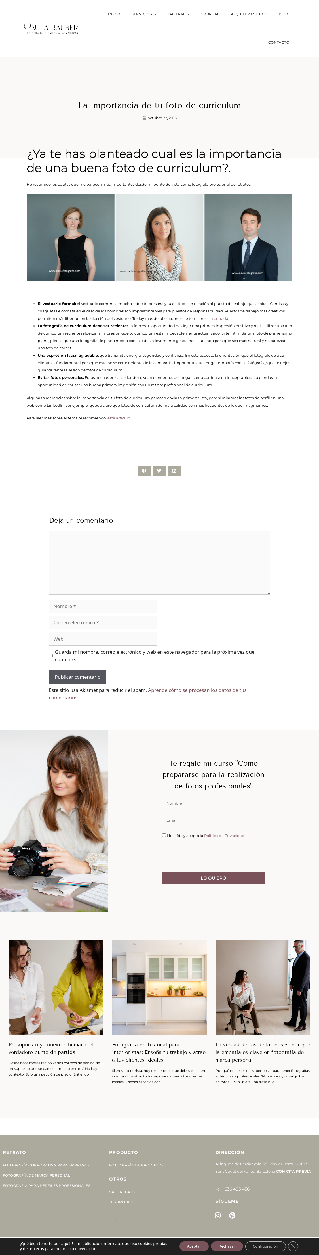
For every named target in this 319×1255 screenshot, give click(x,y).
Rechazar (222, 1246)
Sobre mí (210, 14)
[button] (144, 471)
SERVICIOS (144, 14)
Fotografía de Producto (136, 1165)
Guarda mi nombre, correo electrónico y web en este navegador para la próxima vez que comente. (155, 656)
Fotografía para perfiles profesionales (46, 1185)
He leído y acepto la (205, 835)
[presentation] (205, 856)
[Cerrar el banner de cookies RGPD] (293, 1246)
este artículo (118, 418)
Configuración (264, 1246)
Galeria (179, 14)
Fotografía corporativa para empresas (46, 1165)
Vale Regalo (122, 1192)
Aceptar (188, 1246)
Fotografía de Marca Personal (36, 1175)
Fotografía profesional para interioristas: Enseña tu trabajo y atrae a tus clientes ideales (159, 1052)
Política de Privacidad (224, 835)
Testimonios (121, 1202)
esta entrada (216, 318)
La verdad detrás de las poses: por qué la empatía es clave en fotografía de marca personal (263, 1052)
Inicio (114, 14)
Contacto (278, 42)
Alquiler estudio (249, 14)
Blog (284, 14)
